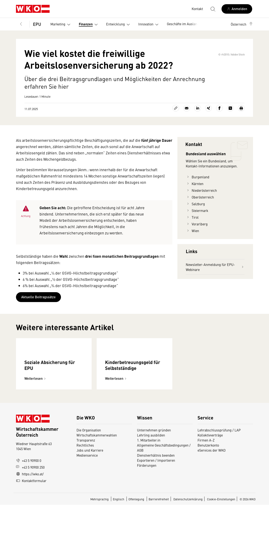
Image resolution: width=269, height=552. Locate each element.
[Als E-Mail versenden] (186, 127)
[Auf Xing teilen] (208, 127)
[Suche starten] (212, 9)
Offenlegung (136, 546)
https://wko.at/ (30, 521)
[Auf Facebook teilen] (219, 127)
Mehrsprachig (99, 546)
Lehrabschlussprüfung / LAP (219, 477)
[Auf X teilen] (230, 127)
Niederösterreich (201, 209)
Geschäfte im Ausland (183, 23)
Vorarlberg (197, 243)
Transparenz (85, 487)
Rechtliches (85, 492)
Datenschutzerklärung (188, 546)
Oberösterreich (200, 216)
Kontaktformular (31, 528)
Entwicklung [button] (119, 24)
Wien (192, 250)
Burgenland (197, 196)
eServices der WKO (211, 497)
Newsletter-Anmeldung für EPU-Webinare (215, 286)
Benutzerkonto (208, 492)
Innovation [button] (149, 24)
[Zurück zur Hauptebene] (21, 24)
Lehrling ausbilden (151, 482)
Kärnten (194, 203)
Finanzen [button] (89, 24)
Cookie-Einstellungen (221, 546)
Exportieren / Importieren (156, 507)
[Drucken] (241, 127)
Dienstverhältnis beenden (156, 502)
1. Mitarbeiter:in (148, 487)
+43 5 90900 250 (30, 514)
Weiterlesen (35, 425)
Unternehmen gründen (154, 477)
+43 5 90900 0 (28, 507)
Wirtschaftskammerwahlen (96, 482)
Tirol (192, 236)
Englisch (119, 546)
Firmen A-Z (206, 487)
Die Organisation (88, 477)
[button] (242, 24)
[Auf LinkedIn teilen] (197, 127)
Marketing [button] (61, 24)
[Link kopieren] (175, 127)
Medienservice (87, 502)
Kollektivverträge (210, 482)
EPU (37, 24)
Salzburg (195, 223)
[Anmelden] (237, 9)
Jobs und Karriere (89, 497)
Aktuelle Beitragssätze (38, 316)
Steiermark (197, 229)
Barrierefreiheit (159, 546)
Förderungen (146, 512)
